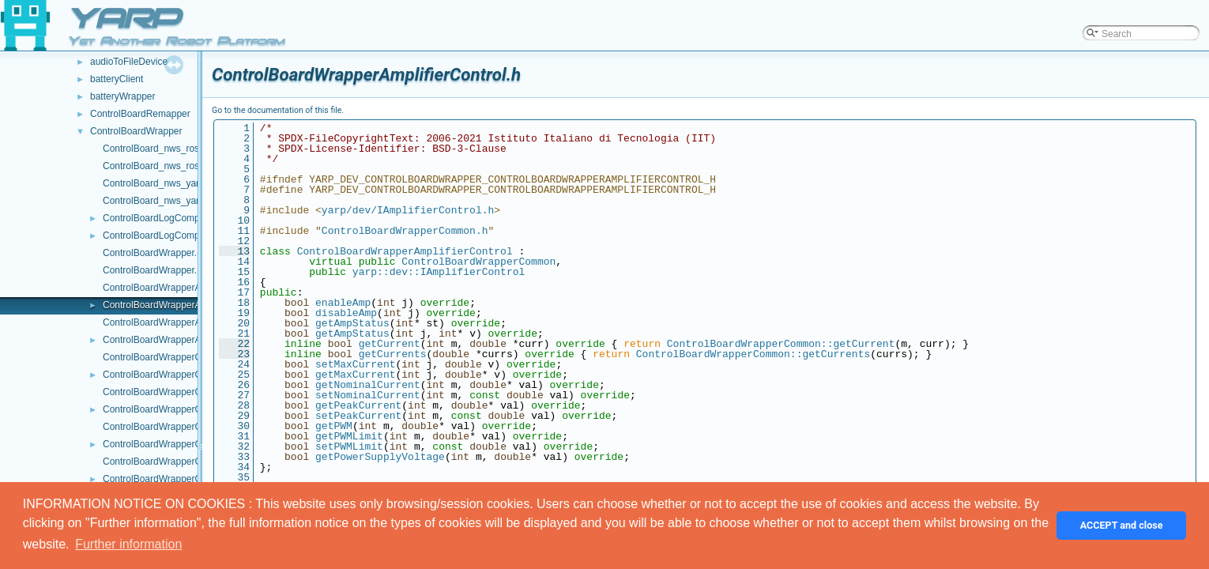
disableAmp (346, 313)
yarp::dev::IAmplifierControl (438, 272)
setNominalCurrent (367, 395)
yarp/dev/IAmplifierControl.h (408, 210)
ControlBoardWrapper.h (152, 270)
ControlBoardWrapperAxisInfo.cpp (175, 322)
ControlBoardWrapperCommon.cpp (177, 357)
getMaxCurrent (355, 374)
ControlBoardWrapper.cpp (158, 252)
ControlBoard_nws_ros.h (155, 165)
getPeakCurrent (358, 405)
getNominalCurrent (367, 385)
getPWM (333, 426)
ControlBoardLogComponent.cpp (172, 218)
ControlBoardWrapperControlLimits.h (180, 444)
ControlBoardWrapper (136, 131)
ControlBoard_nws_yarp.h (158, 200)
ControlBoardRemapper (140, 113)
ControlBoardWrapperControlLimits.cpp (185, 426)
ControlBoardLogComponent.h (167, 235)
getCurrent (389, 344)
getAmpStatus (352, 323)
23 (234, 354)
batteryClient (116, 79)
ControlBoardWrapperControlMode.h (180, 478)
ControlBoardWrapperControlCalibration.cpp (195, 392)
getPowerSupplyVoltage (380, 457)
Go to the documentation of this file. (278, 110)
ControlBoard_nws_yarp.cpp (162, 183)
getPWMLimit (349, 436)
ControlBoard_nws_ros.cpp (160, 148)
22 (234, 344)
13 (234, 251)
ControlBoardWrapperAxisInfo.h (169, 339)
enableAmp (343, 303)
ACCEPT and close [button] (1121, 525)
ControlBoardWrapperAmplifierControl (405, 251)
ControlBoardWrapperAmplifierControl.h (186, 305)
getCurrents (393, 354)
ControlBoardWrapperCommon (478, 261)
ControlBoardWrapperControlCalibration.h (191, 409)
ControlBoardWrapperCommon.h (172, 374)
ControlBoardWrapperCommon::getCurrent (781, 344)
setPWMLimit (349, 446)
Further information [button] (128, 544)
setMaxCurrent (355, 364)
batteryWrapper (122, 96)
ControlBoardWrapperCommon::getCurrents (753, 354)
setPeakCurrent (358, 416)
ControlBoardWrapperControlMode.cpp (185, 461)
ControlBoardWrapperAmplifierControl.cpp (192, 287)
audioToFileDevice (129, 61)
